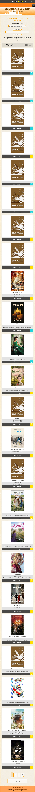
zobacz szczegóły (17, 73)
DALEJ (17, 781)
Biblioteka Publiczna (17, 9)
